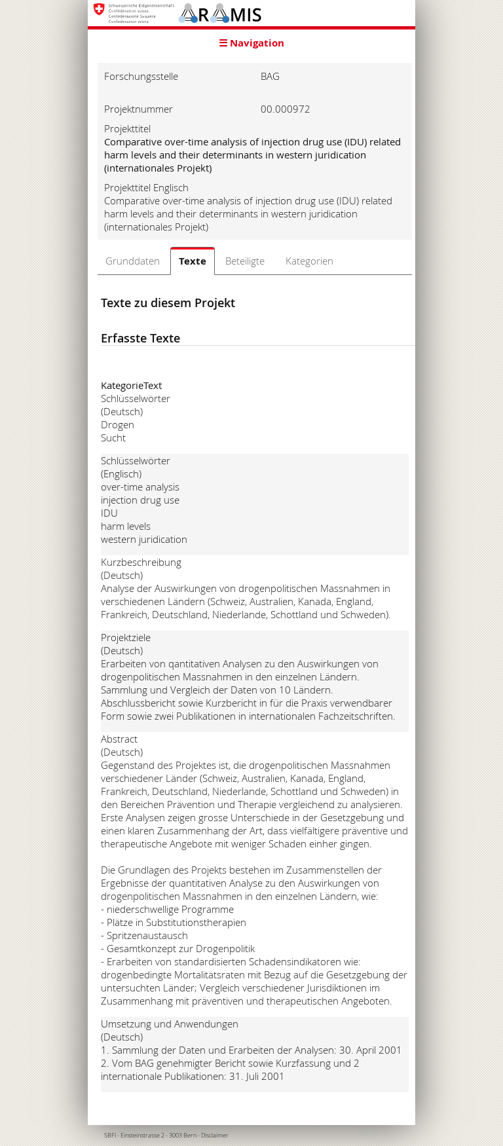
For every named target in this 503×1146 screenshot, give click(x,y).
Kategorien (309, 260)
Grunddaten (132, 260)
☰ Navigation (251, 43)
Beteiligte (245, 260)
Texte (192, 261)
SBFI (110, 1135)
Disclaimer (215, 1135)
